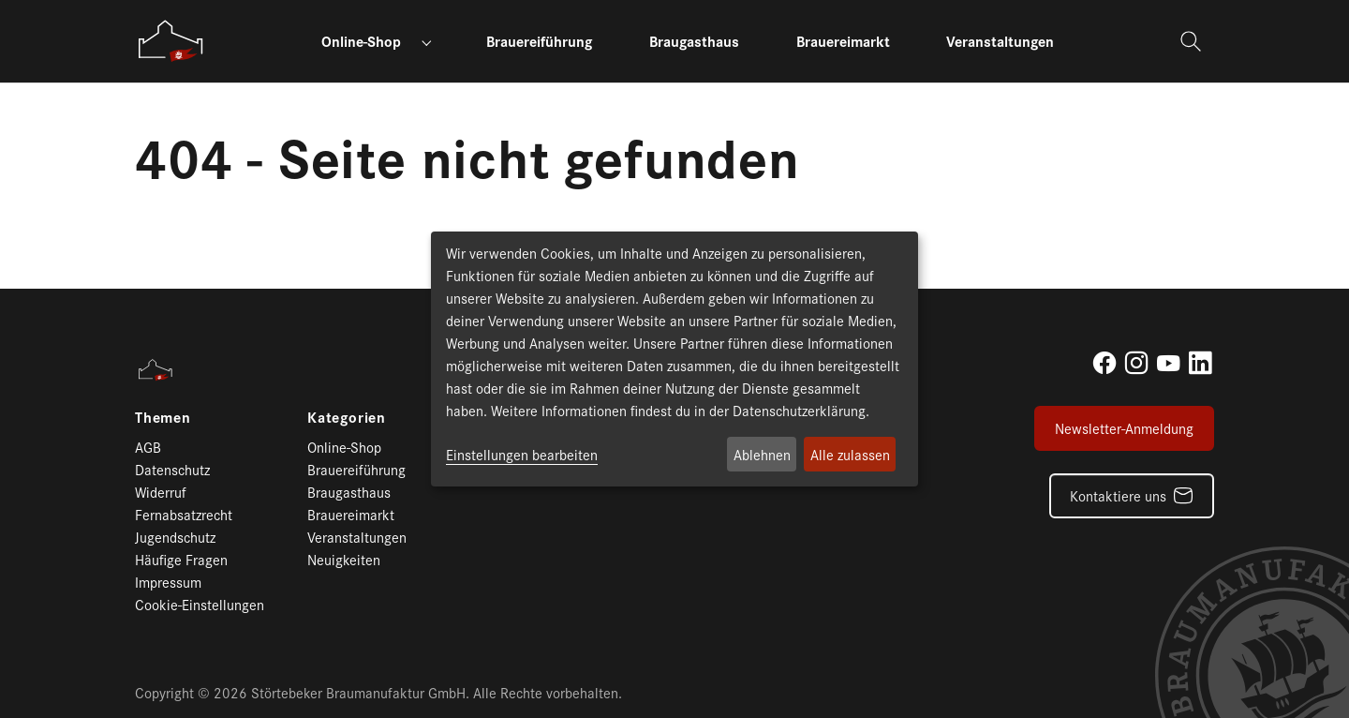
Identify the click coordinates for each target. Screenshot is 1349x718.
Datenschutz (172, 469)
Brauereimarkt (350, 514)
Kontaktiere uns (1118, 495)
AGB (148, 446)
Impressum (168, 581)
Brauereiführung (356, 469)
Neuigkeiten (343, 559)
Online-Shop (344, 446)
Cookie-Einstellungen (199, 604)
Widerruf (160, 491)
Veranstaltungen (357, 536)
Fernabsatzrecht (183, 514)
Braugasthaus (349, 491)
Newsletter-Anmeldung (1124, 428)
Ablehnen (762, 454)
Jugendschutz (175, 536)
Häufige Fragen (181, 559)
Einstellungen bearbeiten (522, 454)
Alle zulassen (850, 454)
